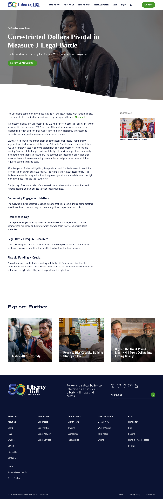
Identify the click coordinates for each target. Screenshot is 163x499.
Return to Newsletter (22, 63)
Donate (148, 5)
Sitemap (121, 495)
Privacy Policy (135, 495)
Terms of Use (150, 495)
